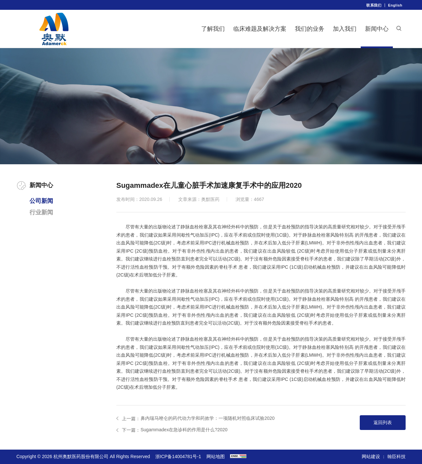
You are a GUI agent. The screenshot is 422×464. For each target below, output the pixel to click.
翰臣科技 (396, 456)
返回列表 (383, 422)
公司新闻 (41, 201)
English (395, 5)
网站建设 (371, 456)
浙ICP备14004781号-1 (178, 456)
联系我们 (373, 5)
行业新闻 (41, 212)
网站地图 (215, 456)
